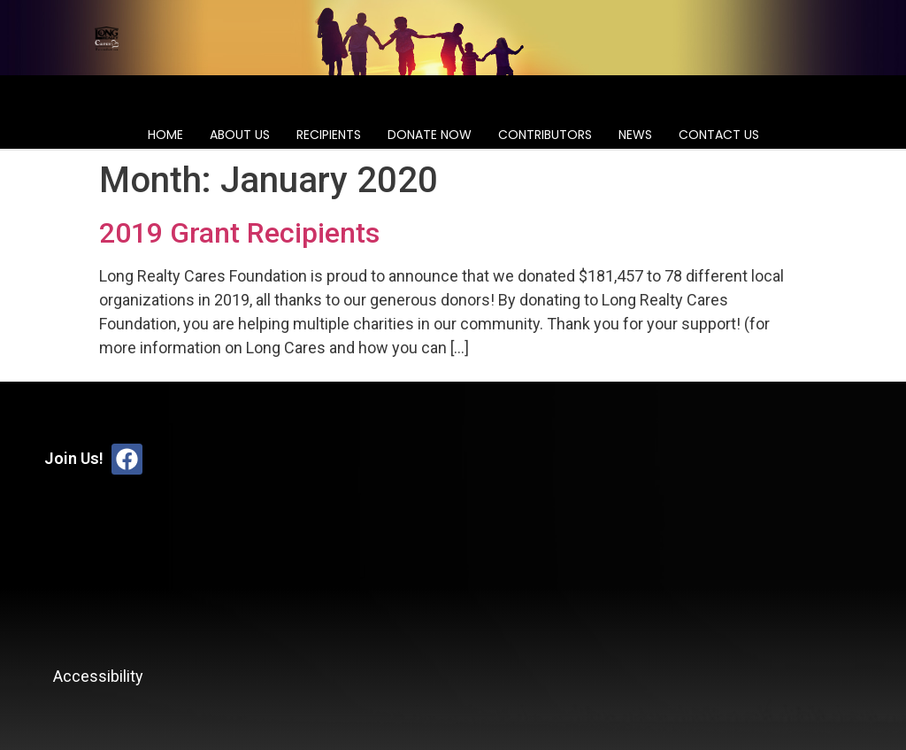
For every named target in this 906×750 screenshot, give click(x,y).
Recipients (328, 134)
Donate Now (430, 134)
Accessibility (98, 676)
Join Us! (74, 458)
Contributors (545, 134)
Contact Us (719, 134)
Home (165, 134)
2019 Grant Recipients (239, 233)
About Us (240, 134)
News (635, 134)
